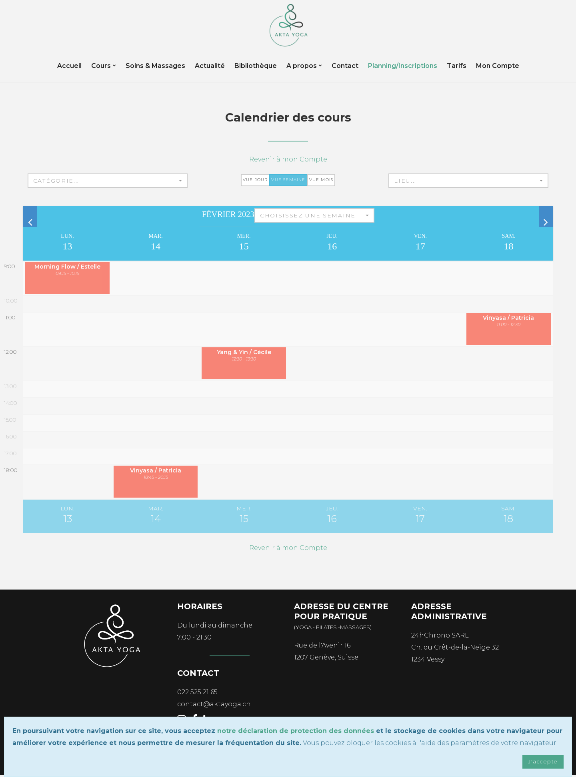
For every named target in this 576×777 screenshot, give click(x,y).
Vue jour (255, 182)
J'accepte (541, 761)
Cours (101, 70)
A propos (301, 70)
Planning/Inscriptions (402, 70)
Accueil (69, 70)
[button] (108, 183)
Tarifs (456, 70)
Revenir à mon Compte (288, 161)
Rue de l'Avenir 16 (322, 647)
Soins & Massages (155, 70)
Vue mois (321, 182)
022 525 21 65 (197, 694)
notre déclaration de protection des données (295, 730)
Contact (345, 70)
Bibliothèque (255, 70)
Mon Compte (497, 70)
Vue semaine (288, 182)
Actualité (210, 70)
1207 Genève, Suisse (326, 659)
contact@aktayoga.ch (214, 706)
